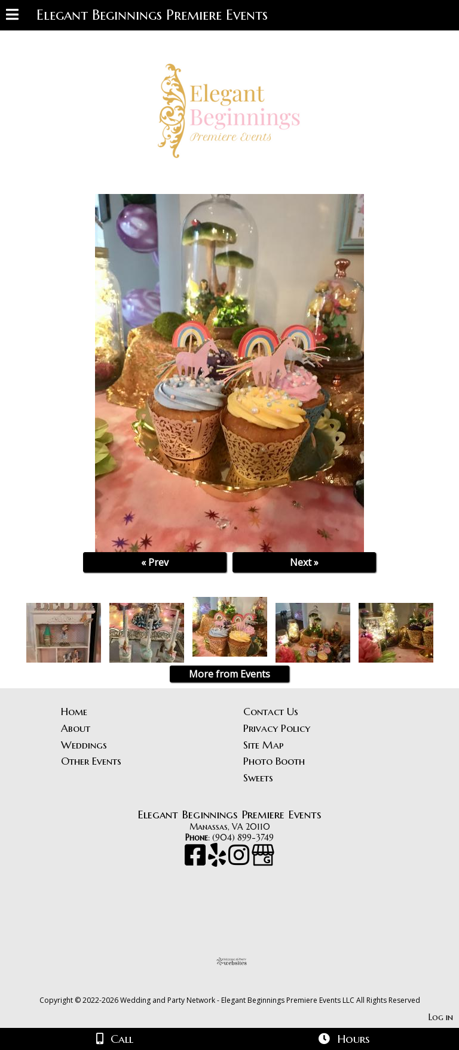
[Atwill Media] (240, 987)
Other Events (91, 761)
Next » (304, 562)
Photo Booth (274, 761)
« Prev (155, 562)
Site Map (263, 745)
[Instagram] (240, 860)
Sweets (258, 777)
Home (74, 711)
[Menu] (12, 16)
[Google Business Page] (263, 860)
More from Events (229, 674)
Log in (441, 1017)
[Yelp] (218, 860)
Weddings (84, 745)
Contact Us (270, 711)
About (75, 728)
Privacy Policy (276, 728)
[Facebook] (196, 860)
